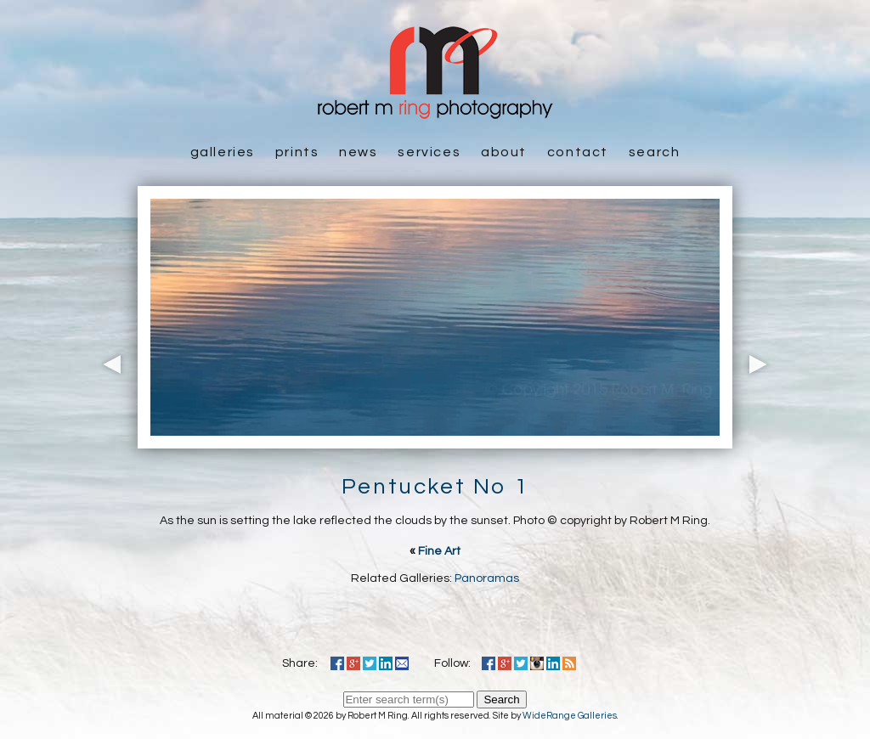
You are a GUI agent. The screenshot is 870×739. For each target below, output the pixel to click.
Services (429, 152)
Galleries (222, 152)
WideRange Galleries (570, 715)
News (358, 152)
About (504, 152)
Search (655, 152)
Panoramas (487, 578)
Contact (577, 152)
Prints (297, 152)
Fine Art (439, 551)
